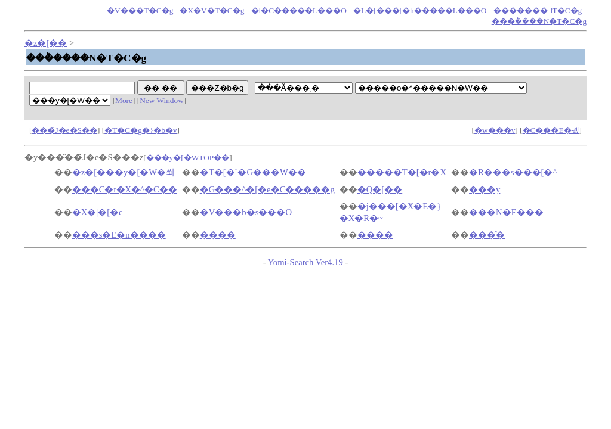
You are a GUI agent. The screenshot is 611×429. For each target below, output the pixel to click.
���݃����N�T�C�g (539, 21)
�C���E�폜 (551, 130)
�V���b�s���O (246, 212)
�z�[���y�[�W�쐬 (123, 172)
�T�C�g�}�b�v (140, 130)
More (123, 100)
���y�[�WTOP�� (188, 157)
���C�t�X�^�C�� (124, 189)
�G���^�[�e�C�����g (267, 189)
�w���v (494, 130)
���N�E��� (506, 212)
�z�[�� (45, 43)
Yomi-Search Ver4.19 (305, 262)
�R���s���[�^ (513, 172)
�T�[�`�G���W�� (253, 172)
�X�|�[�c (97, 212)
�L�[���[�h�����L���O (419, 10)
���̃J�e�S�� (64, 130)
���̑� (487, 235)
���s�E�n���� (119, 235)
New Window (162, 100)
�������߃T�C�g (537, 10)
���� (218, 235)
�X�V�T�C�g (212, 10)
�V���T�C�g (140, 10)
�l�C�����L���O (299, 10)
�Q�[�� (379, 189)
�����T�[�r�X (401, 172)
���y (484, 189)
